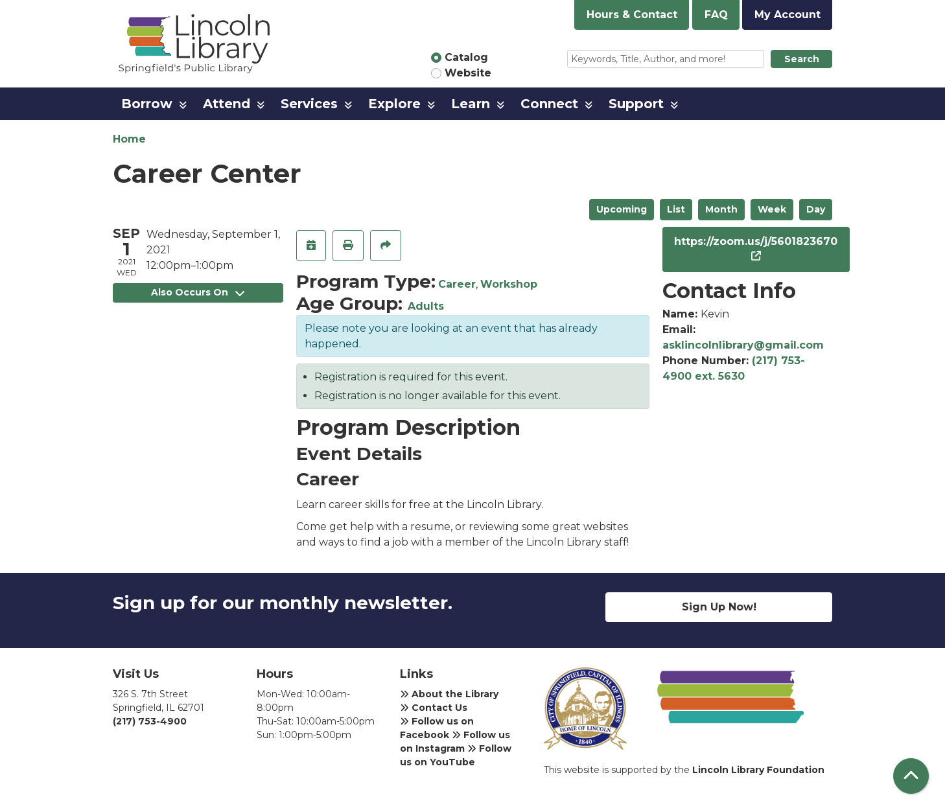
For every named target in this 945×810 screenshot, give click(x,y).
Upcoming (621, 209)
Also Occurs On (197, 292)
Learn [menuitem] (470, 103)
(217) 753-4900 (150, 721)
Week (772, 209)
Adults (426, 306)
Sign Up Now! (719, 607)
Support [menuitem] (636, 103)
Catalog (466, 57)
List (676, 209)
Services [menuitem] (309, 103)
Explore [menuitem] (394, 103)
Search (801, 59)
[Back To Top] (911, 776)
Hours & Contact (632, 14)
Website (468, 73)
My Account (787, 14)
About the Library (449, 694)
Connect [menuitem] (549, 103)
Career (457, 284)
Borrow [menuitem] (146, 103)
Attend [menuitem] (226, 103)
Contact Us (433, 707)
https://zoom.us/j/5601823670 (755, 241)
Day (815, 209)
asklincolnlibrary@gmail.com (743, 345)
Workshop (508, 284)
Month (721, 209)
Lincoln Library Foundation (758, 770)
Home (129, 139)
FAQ (716, 14)
